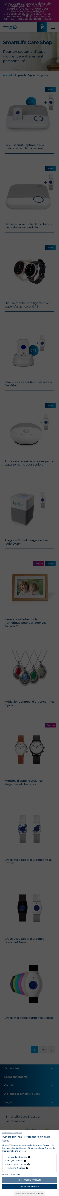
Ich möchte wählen (29, 1180)
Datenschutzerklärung (11, 1174)
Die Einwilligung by (29, 1193)
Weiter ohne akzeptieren (12, 1133)
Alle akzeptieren (29, 1186)
